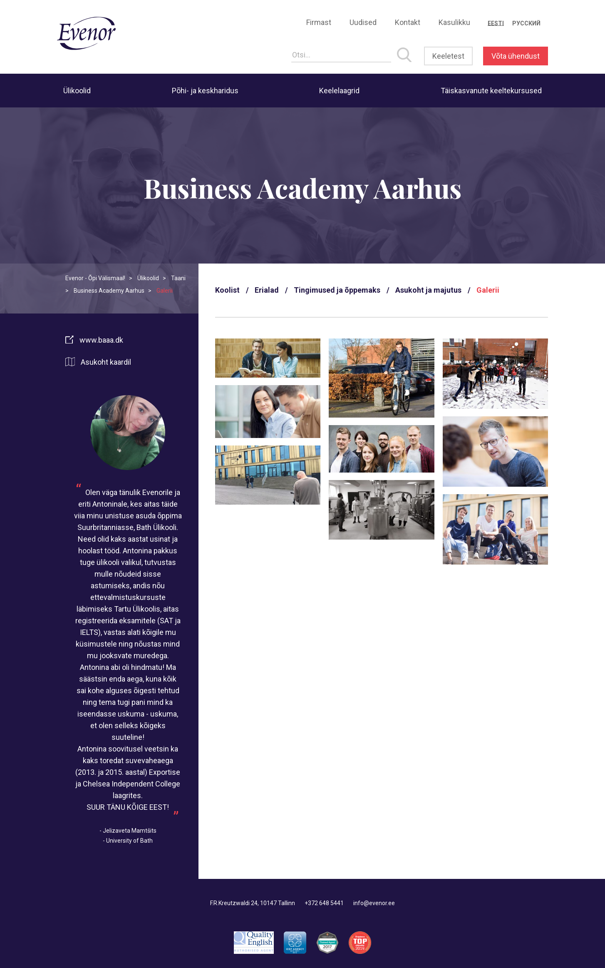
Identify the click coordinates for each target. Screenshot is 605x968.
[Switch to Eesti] (496, 23)
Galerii (487, 290)
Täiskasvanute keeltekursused (491, 90)
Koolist (227, 290)
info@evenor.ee (374, 903)
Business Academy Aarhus (109, 290)
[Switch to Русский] (526, 23)
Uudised (363, 22)
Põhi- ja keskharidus (205, 90)
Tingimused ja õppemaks (337, 290)
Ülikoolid (77, 90)
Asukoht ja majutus (428, 290)
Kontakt (407, 22)
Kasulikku (454, 22)
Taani (178, 278)
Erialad (267, 290)
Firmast (318, 22)
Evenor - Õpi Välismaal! (95, 278)
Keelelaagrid (339, 90)
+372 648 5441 (324, 903)
